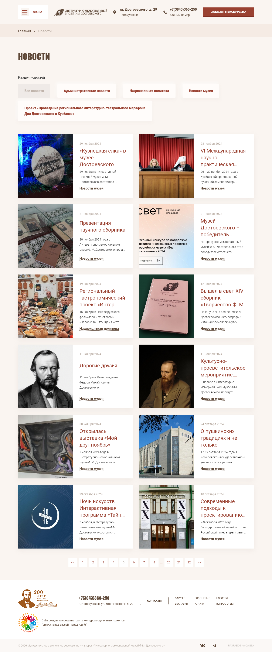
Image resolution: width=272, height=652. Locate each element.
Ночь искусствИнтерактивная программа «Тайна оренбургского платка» (101, 508)
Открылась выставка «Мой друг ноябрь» (98, 438)
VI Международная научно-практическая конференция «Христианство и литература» (223, 158)
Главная (24, 31)
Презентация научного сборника (102, 226)
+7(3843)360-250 (183, 9)
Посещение (202, 598)
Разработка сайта (241, 645)
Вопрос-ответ (225, 603)
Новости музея (201, 91)
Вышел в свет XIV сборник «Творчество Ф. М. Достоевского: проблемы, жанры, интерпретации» (223, 298)
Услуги (199, 603)
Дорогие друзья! (99, 366)
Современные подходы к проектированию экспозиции (221, 508)
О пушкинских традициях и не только (219, 438)
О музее (180, 598)
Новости (222, 598)
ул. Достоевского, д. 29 (138, 9)
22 (189, 562)
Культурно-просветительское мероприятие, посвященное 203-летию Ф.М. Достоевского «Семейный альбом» (223, 368)
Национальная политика (149, 91)
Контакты (154, 600)
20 (168, 562)
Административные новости (87, 91)
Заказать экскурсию (228, 11)
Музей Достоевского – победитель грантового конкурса (220, 228)
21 (179, 562)
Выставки (181, 603)
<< (72, 562)
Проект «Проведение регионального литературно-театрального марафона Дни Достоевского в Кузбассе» (85, 111)
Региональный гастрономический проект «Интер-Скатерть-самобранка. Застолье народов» (102, 298)
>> (199, 562)
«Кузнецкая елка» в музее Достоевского (102, 157)
